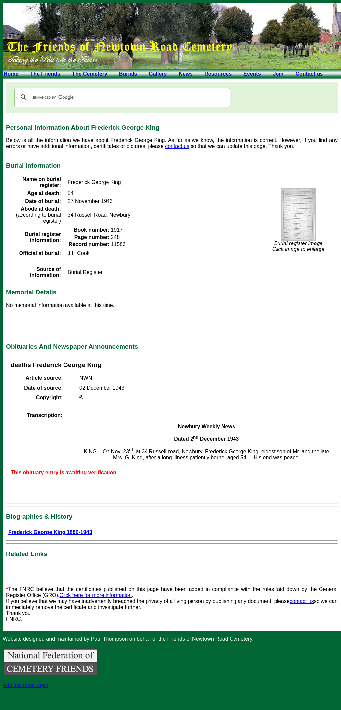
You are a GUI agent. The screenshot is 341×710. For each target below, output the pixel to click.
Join (278, 74)
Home (11, 74)
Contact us (309, 74)
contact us (177, 146)
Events (252, 74)
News (185, 74)
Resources (218, 74)
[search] (121, 97)
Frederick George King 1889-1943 (50, 532)
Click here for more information (96, 595)
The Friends (45, 74)
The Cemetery (89, 74)
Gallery (158, 74)
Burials (128, 74)
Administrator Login (25, 685)
